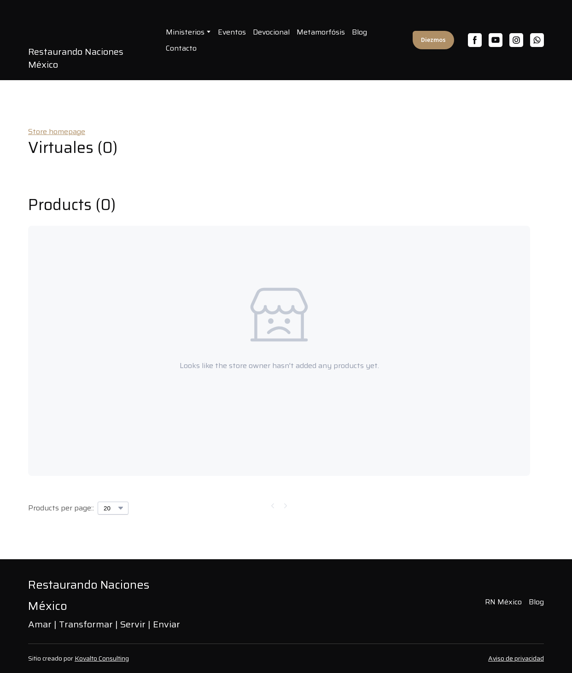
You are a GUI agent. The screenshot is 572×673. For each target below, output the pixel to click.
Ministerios (185, 32)
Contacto (181, 48)
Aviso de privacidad (516, 658)
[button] (433, 40)
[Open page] (90, 26)
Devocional (271, 32)
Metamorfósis (321, 32)
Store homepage (56, 131)
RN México (503, 602)
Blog (359, 32)
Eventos (232, 32)
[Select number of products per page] (113, 508)
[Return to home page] (109, 594)
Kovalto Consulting (102, 658)
